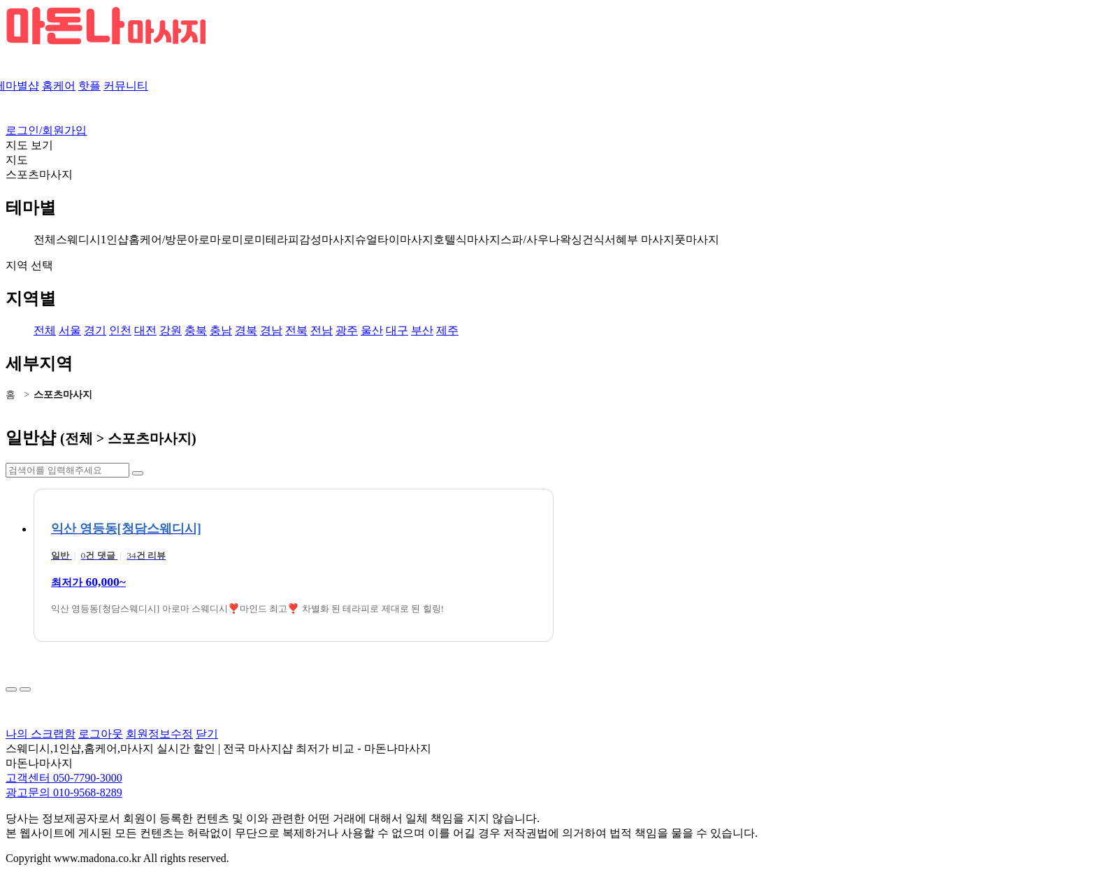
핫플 (89, 86)
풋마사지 (697, 239)
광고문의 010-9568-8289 (64, 792)
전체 (45, 239)
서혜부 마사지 (640, 239)
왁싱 (571, 239)
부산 (422, 330)
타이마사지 (405, 239)
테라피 (282, 239)
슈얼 (366, 239)
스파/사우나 (529, 239)
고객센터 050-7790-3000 (64, 778)
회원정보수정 (159, 734)
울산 (372, 330)
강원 (170, 330)
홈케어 (58, 86)
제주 (447, 330)
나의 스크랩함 (40, 734)
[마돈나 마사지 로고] (106, 42)
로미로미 (243, 239)
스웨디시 (78, 239)
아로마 (204, 239)
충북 (196, 330)
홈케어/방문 (158, 239)
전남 (321, 330)
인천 (120, 330)
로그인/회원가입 (46, 130)
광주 (347, 330)
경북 (246, 330)
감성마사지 (327, 239)
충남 (221, 330)
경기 (95, 330)
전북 (296, 330)
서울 (70, 330)
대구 (397, 330)
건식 (593, 239)
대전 (145, 330)
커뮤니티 (125, 86)
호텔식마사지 (466, 239)
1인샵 (115, 239)
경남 (271, 330)
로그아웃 (100, 734)
